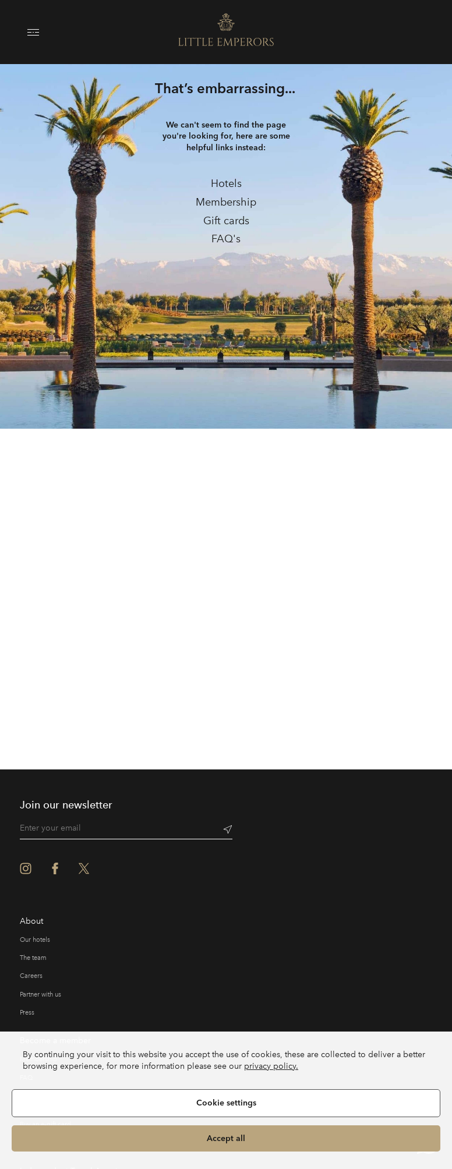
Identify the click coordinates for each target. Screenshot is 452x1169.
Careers (31, 976)
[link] (226, 184)
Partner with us (40, 994)
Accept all (226, 1138)
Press (27, 1012)
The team (33, 958)
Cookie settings (226, 1102)
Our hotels (35, 940)
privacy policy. (271, 1066)
